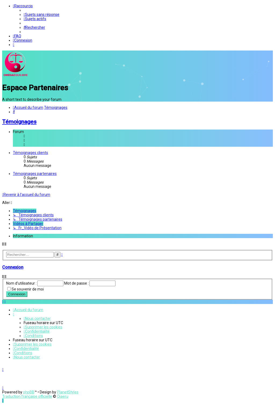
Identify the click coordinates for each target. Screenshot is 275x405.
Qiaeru (62, 396)
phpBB (28, 392)
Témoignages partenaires (35, 173)
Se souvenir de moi (28, 288)
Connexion (12, 266)
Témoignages (19, 121)
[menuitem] (41, 14)
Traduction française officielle (27, 396)
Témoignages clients (30, 152)
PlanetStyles (67, 392)
